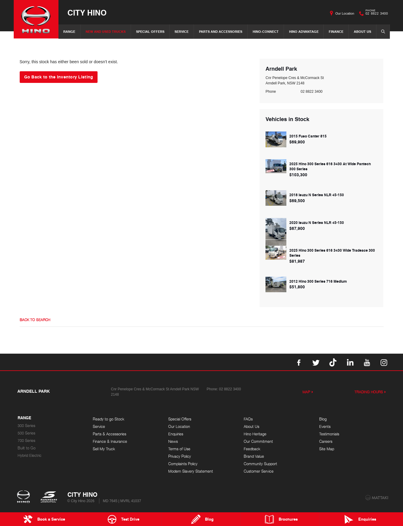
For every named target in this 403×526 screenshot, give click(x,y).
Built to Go (26, 448)
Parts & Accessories (109, 434)
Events (325, 426)
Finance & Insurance (110, 441)
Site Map (326, 449)
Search (381, 31)
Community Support (260, 464)
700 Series (26, 440)
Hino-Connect (266, 31)
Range (69, 31)
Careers (325, 441)
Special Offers (150, 31)
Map (306, 392)
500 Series (26, 433)
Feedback (252, 449)
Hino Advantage (304, 31)
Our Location (344, 13)
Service (182, 31)
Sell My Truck (104, 449)
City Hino (86, 12)
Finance (336, 31)
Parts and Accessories (220, 31)
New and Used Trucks (106, 31)
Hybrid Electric (29, 455)
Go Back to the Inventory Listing (58, 76)
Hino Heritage (255, 434)
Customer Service (259, 471)
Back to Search (35, 320)
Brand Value (254, 456)
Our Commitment (258, 441)
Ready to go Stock (108, 419)
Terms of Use (179, 449)
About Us (362, 31)
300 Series (26, 425)
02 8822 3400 (375, 13)
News (173, 441)
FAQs (248, 419)
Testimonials (329, 434)
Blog (323, 419)
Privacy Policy (179, 456)
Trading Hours (368, 392)
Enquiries (175, 434)
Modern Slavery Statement (190, 471)
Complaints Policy (182, 464)
